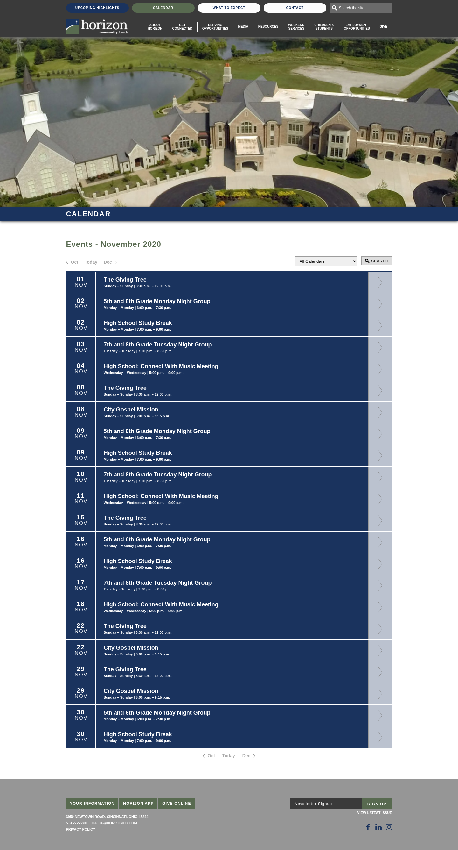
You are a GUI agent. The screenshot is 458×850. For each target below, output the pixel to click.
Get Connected (182, 26)
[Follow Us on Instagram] (389, 827)
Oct (74, 262)
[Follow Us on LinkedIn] (378, 827)
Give (383, 26)
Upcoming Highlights (97, 8)
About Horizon (155, 26)
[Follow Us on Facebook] (368, 827)
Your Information (92, 803)
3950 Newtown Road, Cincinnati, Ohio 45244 (107, 816)
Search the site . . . (355, 8)
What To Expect (229, 8)
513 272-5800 (77, 823)
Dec (108, 262)
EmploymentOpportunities (357, 26)
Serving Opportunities (215, 26)
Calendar (163, 8)
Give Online (176, 803)
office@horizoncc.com (113, 823)
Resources (268, 26)
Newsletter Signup (313, 804)
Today (91, 262)
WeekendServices (296, 26)
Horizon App (138, 803)
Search (380, 261)
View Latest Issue (374, 813)
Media (243, 26)
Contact (294, 8)
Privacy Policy (80, 829)
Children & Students (324, 26)
